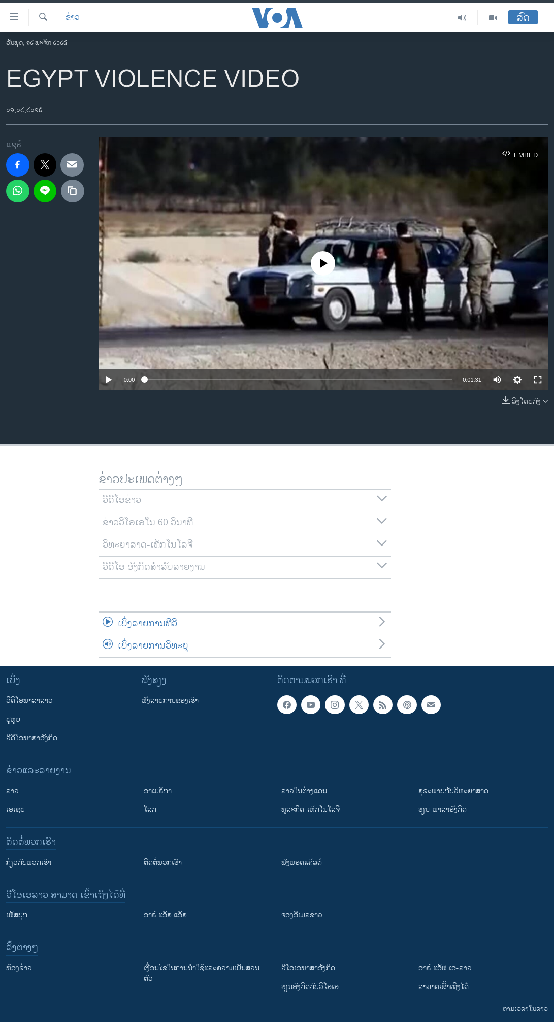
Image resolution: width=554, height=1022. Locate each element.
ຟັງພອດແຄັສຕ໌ (301, 862)
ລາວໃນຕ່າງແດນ (304, 791)
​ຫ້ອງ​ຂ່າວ (19, 968)
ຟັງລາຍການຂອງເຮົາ (170, 700)
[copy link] (72, 191)
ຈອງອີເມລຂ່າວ (301, 915)
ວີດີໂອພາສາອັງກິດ (31, 738)
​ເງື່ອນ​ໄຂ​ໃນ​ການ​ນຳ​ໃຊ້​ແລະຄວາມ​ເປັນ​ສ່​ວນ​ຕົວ (201, 973)
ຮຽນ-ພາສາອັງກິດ (442, 809)
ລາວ (12, 791)
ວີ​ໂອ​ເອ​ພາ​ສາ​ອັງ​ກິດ (308, 968)
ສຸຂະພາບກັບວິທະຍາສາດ (453, 791)
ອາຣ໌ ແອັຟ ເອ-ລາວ (445, 968)
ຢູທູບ (13, 719)
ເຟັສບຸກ (16, 915)
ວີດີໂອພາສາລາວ (29, 700)
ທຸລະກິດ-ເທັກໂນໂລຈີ (310, 809)
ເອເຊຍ (15, 809)
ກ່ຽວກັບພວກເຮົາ (28, 862)
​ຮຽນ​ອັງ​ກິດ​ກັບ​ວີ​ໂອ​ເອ (310, 986)
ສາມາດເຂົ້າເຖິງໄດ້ (443, 986)
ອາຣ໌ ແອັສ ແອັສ (165, 915)
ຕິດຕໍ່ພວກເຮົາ (163, 862)
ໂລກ (150, 809)
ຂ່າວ (73, 18)
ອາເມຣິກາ (158, 791)
